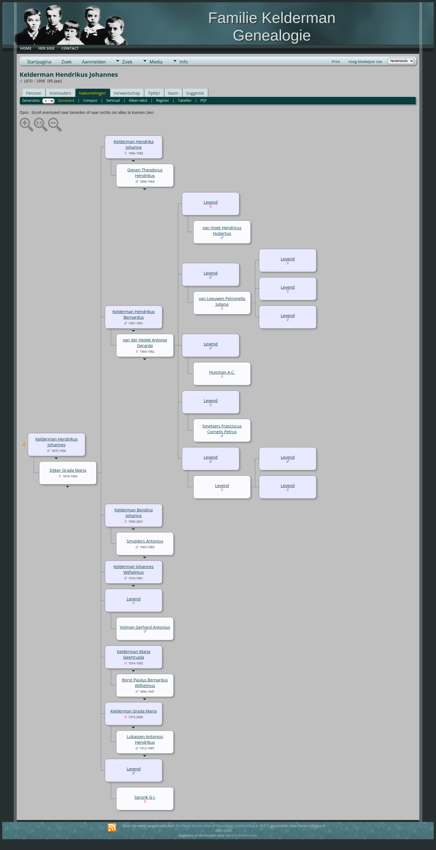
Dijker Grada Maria (68, 470)
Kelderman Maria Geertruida (133, 654)
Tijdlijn (154, 93)
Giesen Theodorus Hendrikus (144, 172)
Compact (90, 100)
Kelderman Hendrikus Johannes (56, 441)
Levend (211, 202)
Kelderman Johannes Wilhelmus (134, 569)
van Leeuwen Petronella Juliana (222, 301)
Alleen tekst (138, 100)
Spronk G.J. (145, 797)
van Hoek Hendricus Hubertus (222, 230)
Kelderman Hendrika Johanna (134, 144)
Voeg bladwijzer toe (365, 61)
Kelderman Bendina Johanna (133, 512)
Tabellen (185, 100)
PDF (203, 100)
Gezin (173, 93)
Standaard (66, 100)
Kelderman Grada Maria (133, 711)
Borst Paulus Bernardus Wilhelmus (145, 682)
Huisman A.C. (222, 372)
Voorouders (60, 93)
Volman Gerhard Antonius (145, 627)
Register (162, 100)
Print (336, 61)
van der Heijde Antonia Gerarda (145, 342)
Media (155, 62)
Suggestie (195, 93)
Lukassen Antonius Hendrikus (145, 739)
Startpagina (39, 62)
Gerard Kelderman (241, 835)
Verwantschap (127, 93)
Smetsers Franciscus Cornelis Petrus (221, 428)
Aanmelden (94, 62)
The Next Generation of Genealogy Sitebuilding (215, 825)
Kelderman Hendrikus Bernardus (133, 314)
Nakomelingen (92, 93)
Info (183, 62)
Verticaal (113, 100)
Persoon (33, 93)
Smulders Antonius (145, 541)
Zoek (66, 62)
